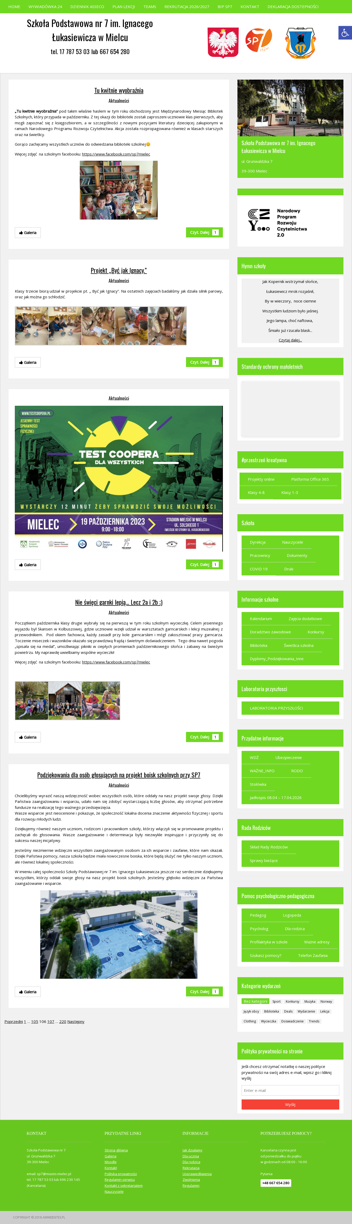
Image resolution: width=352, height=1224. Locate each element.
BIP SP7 (225, 6)
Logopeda (292, 915)
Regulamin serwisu (120, 1179)
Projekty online (261, 479)
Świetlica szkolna (299, 645)
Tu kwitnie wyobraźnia (118, 90)
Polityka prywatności (121, 1173)
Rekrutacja (191, 1167)
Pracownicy (260, 555)
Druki (288, 568)
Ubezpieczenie (288, 757)
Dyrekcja (257, 542)
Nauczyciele (292, 542)
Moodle (111, 1161)
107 (50, 1021)
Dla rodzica (295, 928)
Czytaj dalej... (290, 340)
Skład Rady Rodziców (269, 846)
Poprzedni (13, 1021)
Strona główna (116, 1150)
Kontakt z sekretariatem (124, 1185)
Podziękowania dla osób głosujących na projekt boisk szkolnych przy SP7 (118, 774)
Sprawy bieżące (264, 860)
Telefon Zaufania (313, 955)
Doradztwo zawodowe (270, 631)
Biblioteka (258, 645)
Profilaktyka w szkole (269, 941)
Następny (75, 1021)
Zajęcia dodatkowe (305, 618)
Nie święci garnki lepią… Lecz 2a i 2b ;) (118, 602)
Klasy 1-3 (289, 492)
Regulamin (191, 1185)
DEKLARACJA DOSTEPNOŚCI (293, 6)
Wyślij (290, 1104)
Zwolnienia (191, 1179)
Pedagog (258, 915)
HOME (14, 6)
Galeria (110, 1156)
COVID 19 (259, 568)
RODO (297, 770)
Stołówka (258, 784)
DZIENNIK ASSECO (87, 6)
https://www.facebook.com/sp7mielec (116, 154)
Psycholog (259, 928)
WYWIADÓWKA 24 (45, 6)
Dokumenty (297, 555)
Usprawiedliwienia (197, 1173)
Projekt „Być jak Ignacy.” (119, 270)
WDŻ (254, 757)
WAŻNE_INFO (262, 770)
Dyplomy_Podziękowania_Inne (277, 658)
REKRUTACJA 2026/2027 (186, 6)
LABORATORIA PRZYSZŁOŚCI (276, 708)
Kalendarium (261, 618)
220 (62, 1021)
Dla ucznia (191, 1156)
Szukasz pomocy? (265, 955)
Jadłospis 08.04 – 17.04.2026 (276, 797)
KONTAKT (250, 6)
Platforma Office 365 (310, 479)
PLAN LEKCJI (123, 6)
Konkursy (316, 631)
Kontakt (111, 1167)
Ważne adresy (317, 941)
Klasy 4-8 (256, 492)
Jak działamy (192, 1150)
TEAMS (149, 6)
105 (34, 1021)
